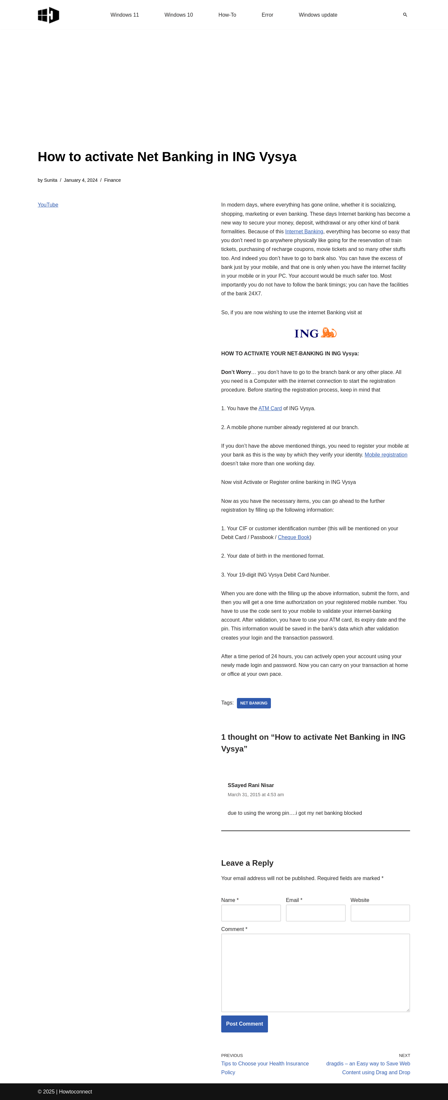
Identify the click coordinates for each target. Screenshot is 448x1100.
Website (360, 900)
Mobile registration (386, 454)
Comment (234, 929)
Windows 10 (178, 15)
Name (230, 900)
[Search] (405, 15)
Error (268, 15)
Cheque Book (294, 537)
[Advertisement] (167, 98)
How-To (227, 15)
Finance (112, 180)
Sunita (51, 180)
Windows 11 (124, 15)
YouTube (48, 205)
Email (294, 900)
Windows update (318, 15)
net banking (253, 703)
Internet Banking (304, 231)
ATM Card (270, 408)
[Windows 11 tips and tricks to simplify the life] (49, 14)
